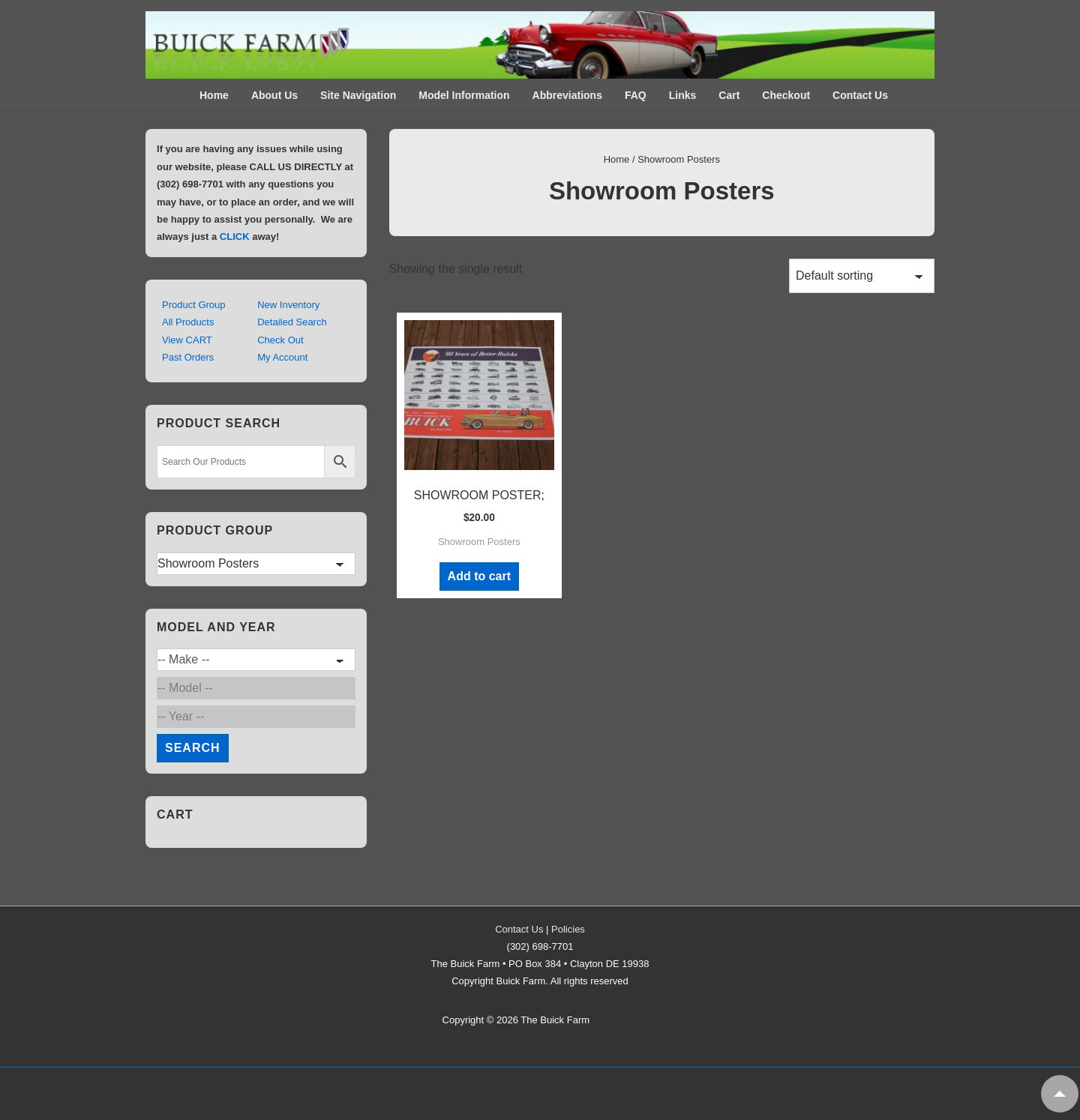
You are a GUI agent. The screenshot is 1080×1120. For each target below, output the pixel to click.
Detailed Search (292, 322)
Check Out (280, 340)
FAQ (635, 95)
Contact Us (860, 95)
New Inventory (288, 304)
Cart (729, 95)
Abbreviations (567, 95)
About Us (274, 95)
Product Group (194, 304)
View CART (187, 340)
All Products (188, 322)
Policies (568, 929)
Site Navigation (358, 95)
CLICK (235, 236)
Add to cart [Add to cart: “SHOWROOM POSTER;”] (479, 576)
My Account (282, 357)
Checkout (786, 95)
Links (683, 95)
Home (214, 95)
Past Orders (188, 357)
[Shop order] (861, 276)
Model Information (463, 95)
